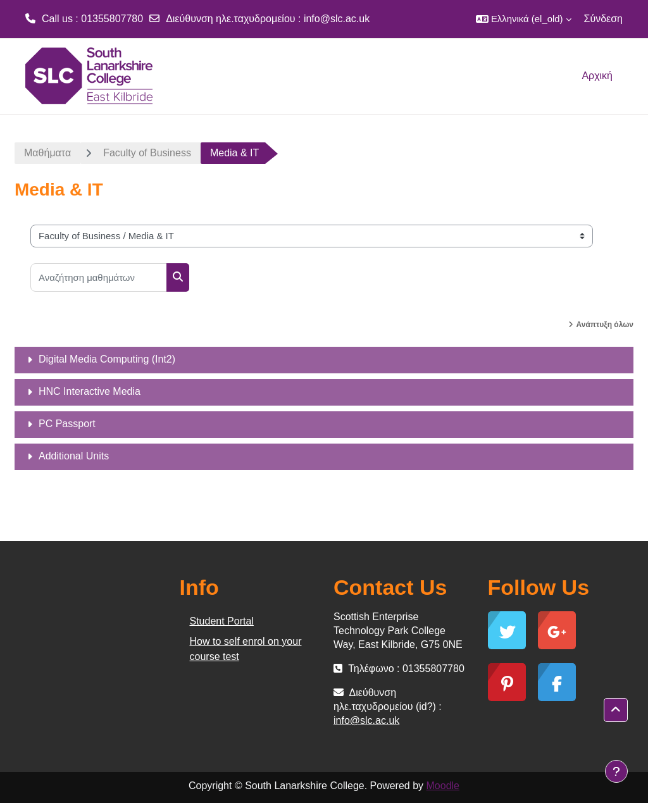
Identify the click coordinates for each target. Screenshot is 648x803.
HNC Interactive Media (89, 391)
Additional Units (74, 456)
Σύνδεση (603, 18)
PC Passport (67, 423)
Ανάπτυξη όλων (604, 324)
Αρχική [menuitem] (597, 75)
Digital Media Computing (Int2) (107, 359)
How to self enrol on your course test (246, 649)
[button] (523, 19)
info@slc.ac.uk (337, 18)
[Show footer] (616, 771)
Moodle (443, 785)
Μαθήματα (47, 152)
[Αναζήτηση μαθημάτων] (98, 277)
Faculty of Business (147, 152)
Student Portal (222, 621)
